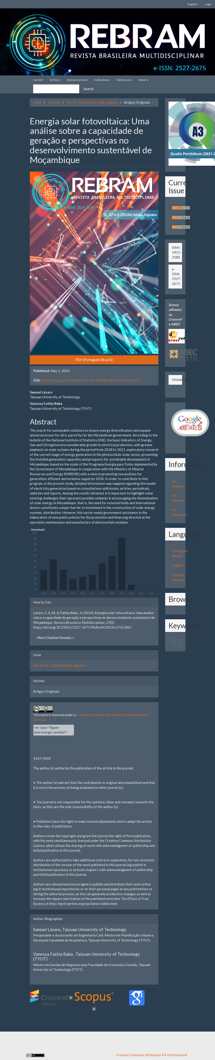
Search (88, 89)
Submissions (124, 80)
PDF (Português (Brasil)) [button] (94, 360)
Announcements (77, 80)
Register (193, 4)
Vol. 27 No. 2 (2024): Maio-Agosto (92, 102)
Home (37, 102)
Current (38, 80)
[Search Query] (56, 88)
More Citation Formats (55, 638)
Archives (55, 80)
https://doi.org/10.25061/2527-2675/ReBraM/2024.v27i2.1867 (90, 380)
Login (208, 4)
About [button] (144, 80)
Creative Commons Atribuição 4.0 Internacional (151, 1055)
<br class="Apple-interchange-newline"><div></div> (53, 730)
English (177, 565)
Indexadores (102, 80)
